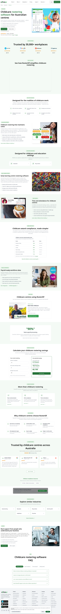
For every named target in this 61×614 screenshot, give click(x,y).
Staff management (35, 605)
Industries (5, 5)
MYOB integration (13, 285)
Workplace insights (35, 601)
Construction (25, 605)
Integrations (15, 603)
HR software (15, 598)
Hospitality (24, 593)
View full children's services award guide (30, 259)
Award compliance (27, 566)
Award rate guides (35, 596)
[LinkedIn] (4, 610)
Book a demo (11, 29)
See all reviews (30, 471)
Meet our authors (44, 596)
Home (2, 5)
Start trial (57, 2)
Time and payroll (35, 566)
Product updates (53, 601)
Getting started (42, 566)
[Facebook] (2, 610)
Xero (13, 34)
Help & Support (53, 593)
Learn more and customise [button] (16, 611)
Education (24, 603)
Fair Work (36, 256)
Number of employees (13, 360)
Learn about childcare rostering (8, 143)
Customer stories (44, 598)
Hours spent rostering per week (15, 365)
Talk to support (12, 545)
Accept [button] (48, 611)
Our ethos (43, 603)
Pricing (43, 595)
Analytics (14, 601)
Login (52, 1)
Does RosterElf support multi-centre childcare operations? (30, 583)
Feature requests (53, 603)
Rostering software (16, 593)
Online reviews (44, 601)
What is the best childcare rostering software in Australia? (30, 571)
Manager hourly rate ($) (14, 370)
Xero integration (5, 285)
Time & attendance (16, 595)
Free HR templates (35, 593)
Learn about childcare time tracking (40, 218)
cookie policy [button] (12, 608)
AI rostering (15, 605)
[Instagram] (6, 610)
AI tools (33, 595)
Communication (15, 600)
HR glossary (34, 603)
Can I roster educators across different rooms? (30, 579)
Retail (23, 596)
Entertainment (25, 601)
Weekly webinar (53, 605)
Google (16, 34)
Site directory (53, 606)
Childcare (24, 598)
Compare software (42, 490)
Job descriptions (34, 598)
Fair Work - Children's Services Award (28, 483)
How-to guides (34, 600)
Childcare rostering (19, 566)
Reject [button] (43, 611)
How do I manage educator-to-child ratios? (30, 575)
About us (43, 593)
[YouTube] (8, 610)
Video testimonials (44, 600)
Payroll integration (16, 596)
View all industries (30, 518)
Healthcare (24, 595)
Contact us (52, 598)
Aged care (24, 600)
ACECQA (37, 483)
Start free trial (53, 595)
